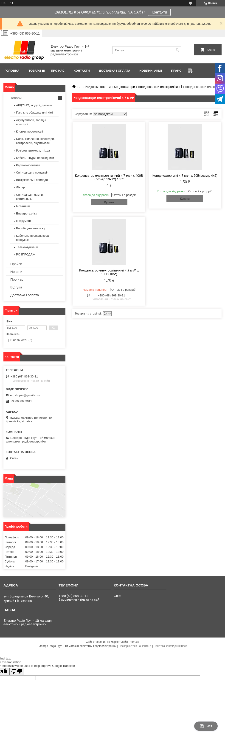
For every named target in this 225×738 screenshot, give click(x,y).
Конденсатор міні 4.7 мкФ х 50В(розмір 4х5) (184, 175)
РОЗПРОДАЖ (25, 254)
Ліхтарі (20, 187)
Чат (206, 726)
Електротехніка (26, 213)
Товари (34, 70)
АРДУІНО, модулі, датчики (34, 105)
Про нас (58, 70)
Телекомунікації (27, 247)
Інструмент (23, 220)
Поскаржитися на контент (135, 646)
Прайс (176, 70)
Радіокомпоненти (98, 87)
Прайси (16, 264)
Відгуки (16, 287)
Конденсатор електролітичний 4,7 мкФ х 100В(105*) (109, 272)
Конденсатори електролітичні (160, 87)
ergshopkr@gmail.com (25, 395)
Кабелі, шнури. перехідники (35, 158)
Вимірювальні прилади (32, 180)
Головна (12, 70)
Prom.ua (134, 641)
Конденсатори (124, 87)
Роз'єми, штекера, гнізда (33, 150)
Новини (16, 272)
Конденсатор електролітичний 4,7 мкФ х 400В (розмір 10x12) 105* (109, 177)
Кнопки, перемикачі (29, 131)
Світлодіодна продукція (32, 172)
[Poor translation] (16, 671)
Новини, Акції (150, 70)
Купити (109, 202)
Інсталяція (23, 206)
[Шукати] (177, 50)
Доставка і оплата (114, 70)
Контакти (159, 12)
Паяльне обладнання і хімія (35, 112)
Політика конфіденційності (171, 646)
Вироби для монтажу (30, 228)
